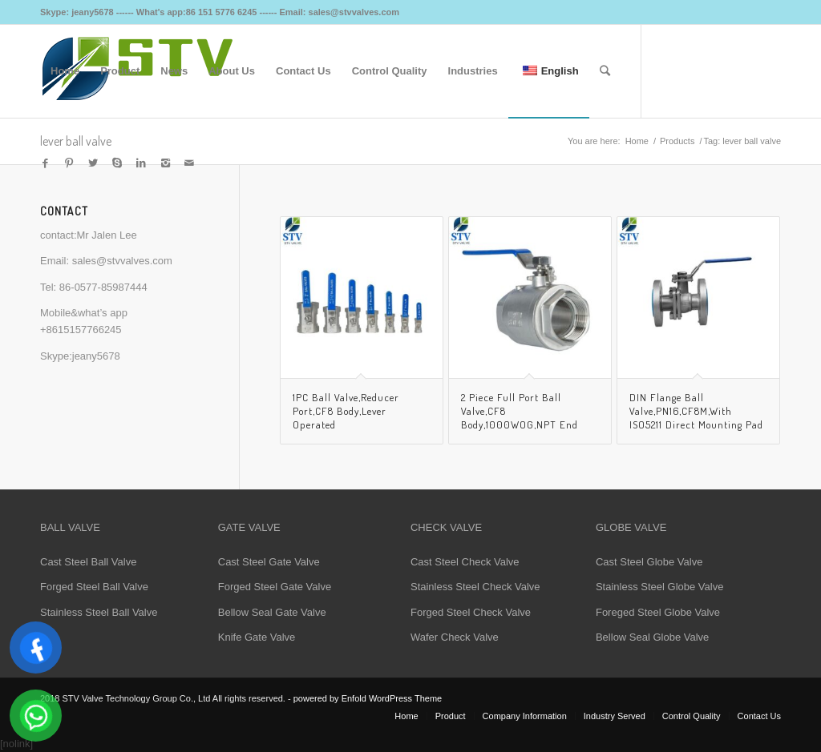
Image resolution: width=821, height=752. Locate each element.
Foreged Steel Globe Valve (658, 612)
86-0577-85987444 (103, 287)
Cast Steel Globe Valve (649, 562)
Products (677, 141)
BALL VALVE (70, 527)
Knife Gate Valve (257, 637)
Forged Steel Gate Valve (274, 587)
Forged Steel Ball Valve (94, 587)
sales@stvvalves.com (122, 261)
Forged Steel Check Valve (470, 612)
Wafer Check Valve (454, 637)
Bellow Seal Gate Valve (272, 612)
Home (637, 141)
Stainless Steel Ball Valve (98, 612)
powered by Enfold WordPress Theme (367, 698)
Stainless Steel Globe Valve (659, 587)
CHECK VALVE (446, 527)
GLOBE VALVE (631, 527)
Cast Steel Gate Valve (269, 562)
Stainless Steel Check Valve (475, 587)
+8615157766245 (81, 330)
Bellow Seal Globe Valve (652, 637)
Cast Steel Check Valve (465, 562)
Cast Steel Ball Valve (88, 562)
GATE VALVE (249, 527)
